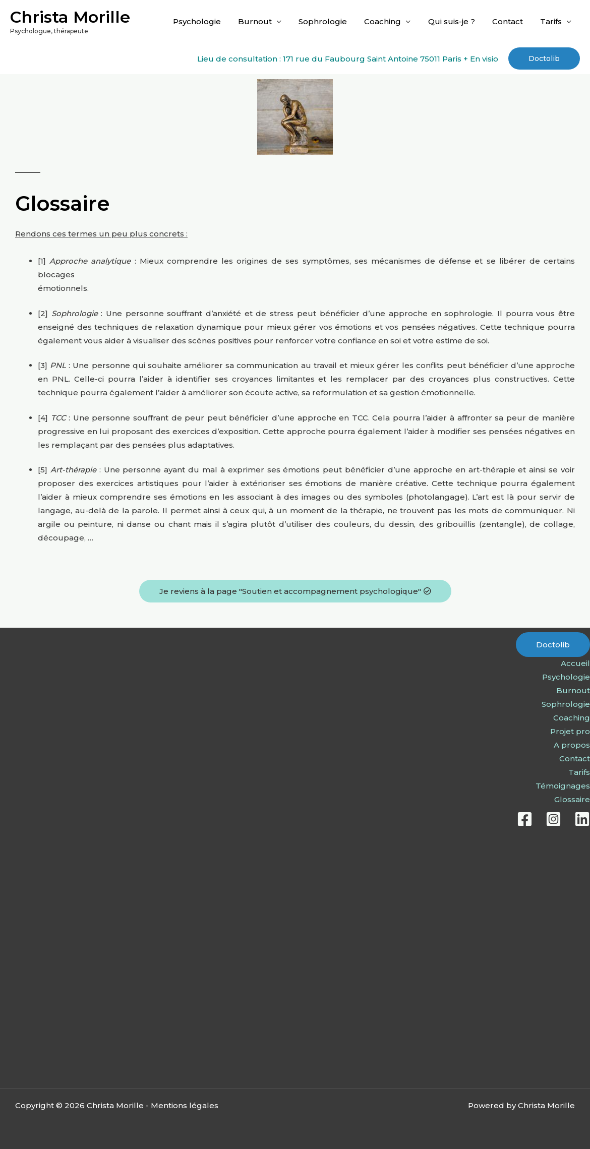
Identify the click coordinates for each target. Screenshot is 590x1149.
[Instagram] (553, 819)
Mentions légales (184, 1105)
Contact (510, 21)
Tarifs (552, 21)
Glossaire (572, 799)
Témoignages (563, 786)
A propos (572, 745)
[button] (544, 58)
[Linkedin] (582, 819)
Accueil (575, 663)
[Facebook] (525, 819)
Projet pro (570, 731)
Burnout (266, 21)
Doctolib (553, 644)
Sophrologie (332, 21)
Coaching (390, 21)
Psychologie (210, 21)
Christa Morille (70, 17)
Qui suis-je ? (456, 21)
